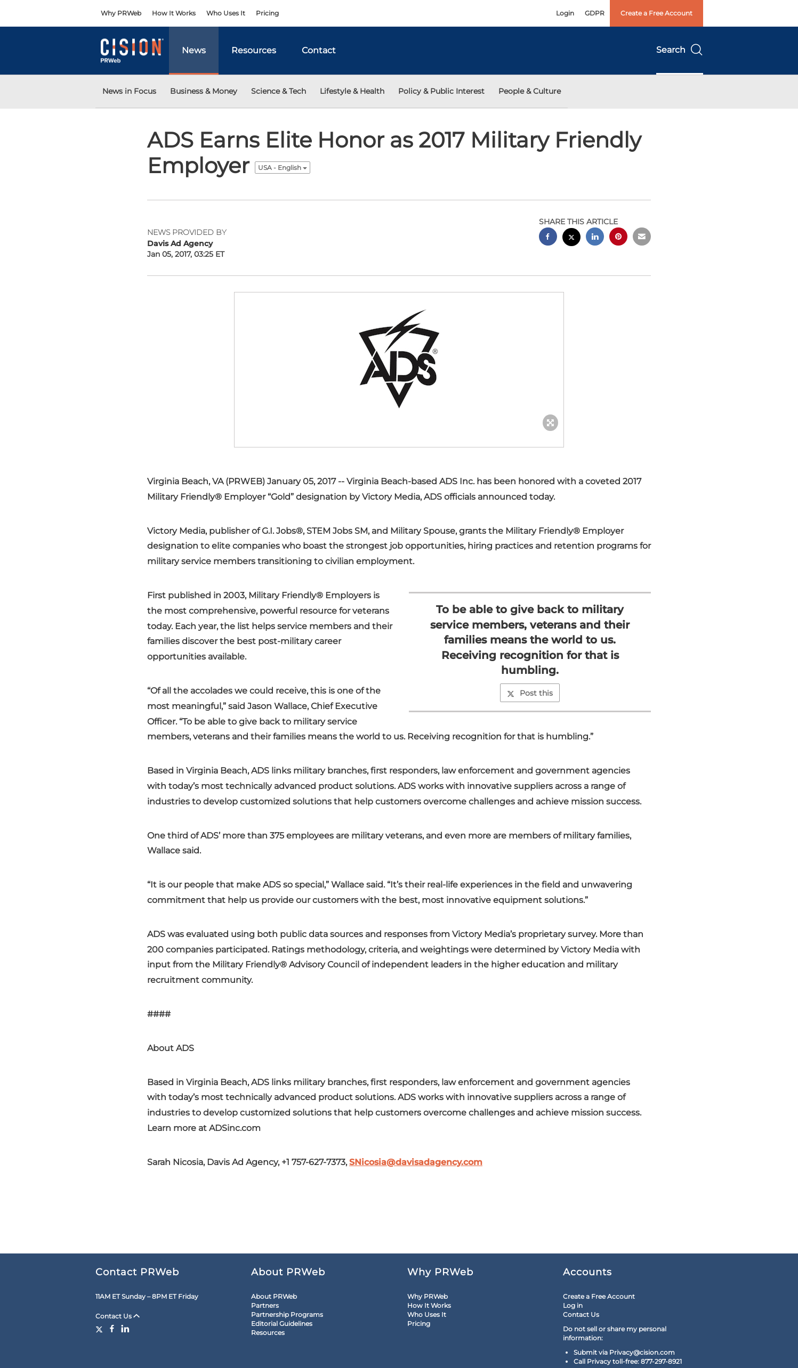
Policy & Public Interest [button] (441, 91)
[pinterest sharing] (618, 237)
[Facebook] (112, 1328)
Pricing (267, 13)
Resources (253, 50)
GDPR (594, 13)
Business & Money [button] (203, 91)
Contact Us (117, 1316)
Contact (319, 50)
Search (679, 50)
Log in (573, 1305)
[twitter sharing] (571, 238)
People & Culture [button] (529, 91)
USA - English (282, 168)
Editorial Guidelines (281, 1324)
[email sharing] (642, 237)
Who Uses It (225, 13)
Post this (530, 693)
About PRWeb (274, 1296)
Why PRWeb (121, 13)
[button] (399, 359)
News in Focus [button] (129, 91)
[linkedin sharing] (595, 237)
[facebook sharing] (548, 237)
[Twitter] (100, 1328)
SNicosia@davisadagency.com (415, 1162)
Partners (265, 1305)
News (194, 50)
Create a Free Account (656, 13)
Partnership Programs (287, 1314)
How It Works (174, 13)
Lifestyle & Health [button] (352, 91)
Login (565, 13)
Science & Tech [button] (278, 91)
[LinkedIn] (125, 1328)
